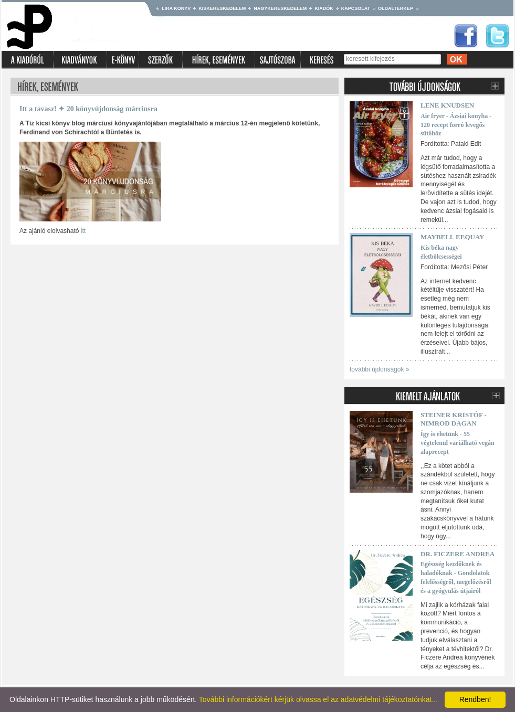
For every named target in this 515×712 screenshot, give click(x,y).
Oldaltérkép (395, 8)
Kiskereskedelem (222, 8)
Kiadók (323, 8)
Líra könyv (176, 8)
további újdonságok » (379, 369)
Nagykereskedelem (280, 8)
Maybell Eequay (453, 237)
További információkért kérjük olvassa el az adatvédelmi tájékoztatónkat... (318, 699)
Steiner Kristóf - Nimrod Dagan (454, 419)
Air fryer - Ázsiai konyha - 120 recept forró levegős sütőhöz (456, 124)
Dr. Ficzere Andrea (458, 554)
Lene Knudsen (447, 105)
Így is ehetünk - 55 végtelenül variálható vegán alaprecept (458, 442)
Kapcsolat (355, 8)
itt (83, 231)
